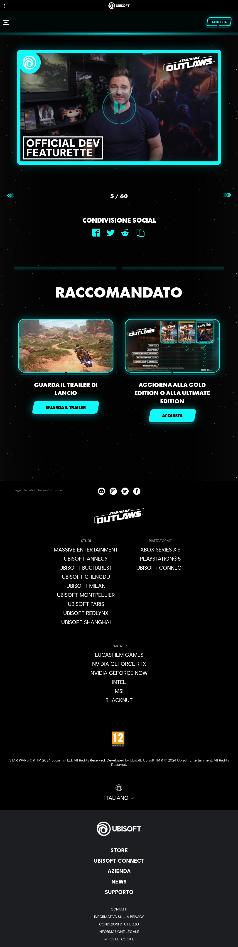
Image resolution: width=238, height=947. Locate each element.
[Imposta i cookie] (119, 939)
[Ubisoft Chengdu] (86, 576)
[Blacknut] (119, 700)
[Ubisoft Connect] (119, 861)
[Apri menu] (6, 22)
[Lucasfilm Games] (119, 654)
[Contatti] (119, 909)
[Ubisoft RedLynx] (86, 613)
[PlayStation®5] (160, 558)
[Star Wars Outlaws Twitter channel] (125, 491)
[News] (119, 881)
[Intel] (119, 682)
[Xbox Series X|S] (160, 549)
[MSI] (119, 691)
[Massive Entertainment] (86, 549)
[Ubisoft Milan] (86, 585)
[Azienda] (119, 871)
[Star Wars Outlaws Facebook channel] (136, 491)
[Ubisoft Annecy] (86, 558)
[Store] (119, 850)
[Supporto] (119, 892)
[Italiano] (119, 792)
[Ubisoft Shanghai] (86, 622)
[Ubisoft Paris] (86, 604)
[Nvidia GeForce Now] (119, 673)
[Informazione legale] (119, 931)
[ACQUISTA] (172, 415)
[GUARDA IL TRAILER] (65, 407)
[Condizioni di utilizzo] (119, 924)
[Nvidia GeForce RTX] (119, 663)
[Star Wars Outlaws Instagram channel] (113, 491)
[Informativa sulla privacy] (119, 916)
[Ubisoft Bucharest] (86, 567)
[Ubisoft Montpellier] (86, 595)
